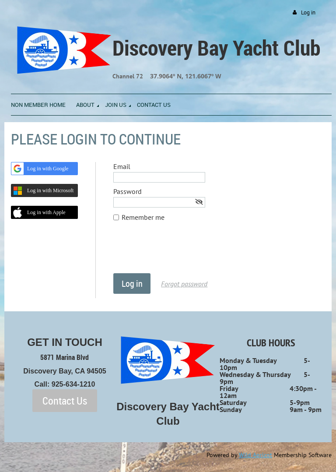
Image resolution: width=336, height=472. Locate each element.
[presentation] (179, 252)
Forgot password (184, 283)
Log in (308, 12)
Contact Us (64, 401)
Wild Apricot (255, 455)
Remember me (143, 217)
